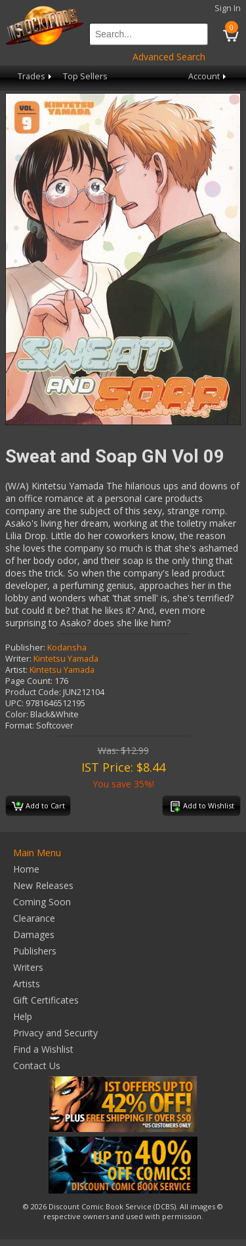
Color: (16, 714)
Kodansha (67, 647)
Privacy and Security (55, 1033)
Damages (33, 934)
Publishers (34, 951)
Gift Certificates (46, 1000)
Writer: (18, 658)
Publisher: (25, 647)
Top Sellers (85, 76)
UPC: (14, 703)
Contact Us (36, 1065)
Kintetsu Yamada (65, 658)
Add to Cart (38, 806)
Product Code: (33, 692)
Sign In (228, 8)
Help (22, 1016)
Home (26, 869)
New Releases (43, 885)
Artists (26, 983)
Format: (19, 725)
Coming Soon (42, 902)
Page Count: (28, 681)
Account (208, 76)
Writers (28, 967)
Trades (36, 76)
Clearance (34, 918)
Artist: (16, 669)
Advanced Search (169, 56)
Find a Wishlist (43, 1049)
